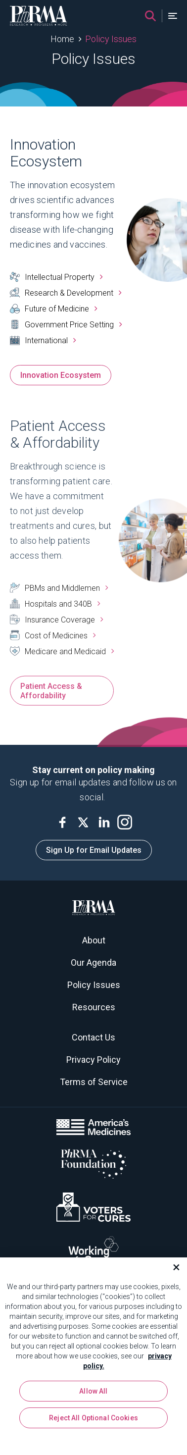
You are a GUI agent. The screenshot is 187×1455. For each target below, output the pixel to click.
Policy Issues (111, 39)
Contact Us (93, 1037)
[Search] (150, 15)
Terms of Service (94, 1082)
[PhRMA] (38, 16)
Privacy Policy (93, 1059)
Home (62, 39)
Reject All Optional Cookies (93, 1420)
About (93, 940)
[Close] (172, 1270)
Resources (93, 1007)
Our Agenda (93, 962)
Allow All (93, 1394)
